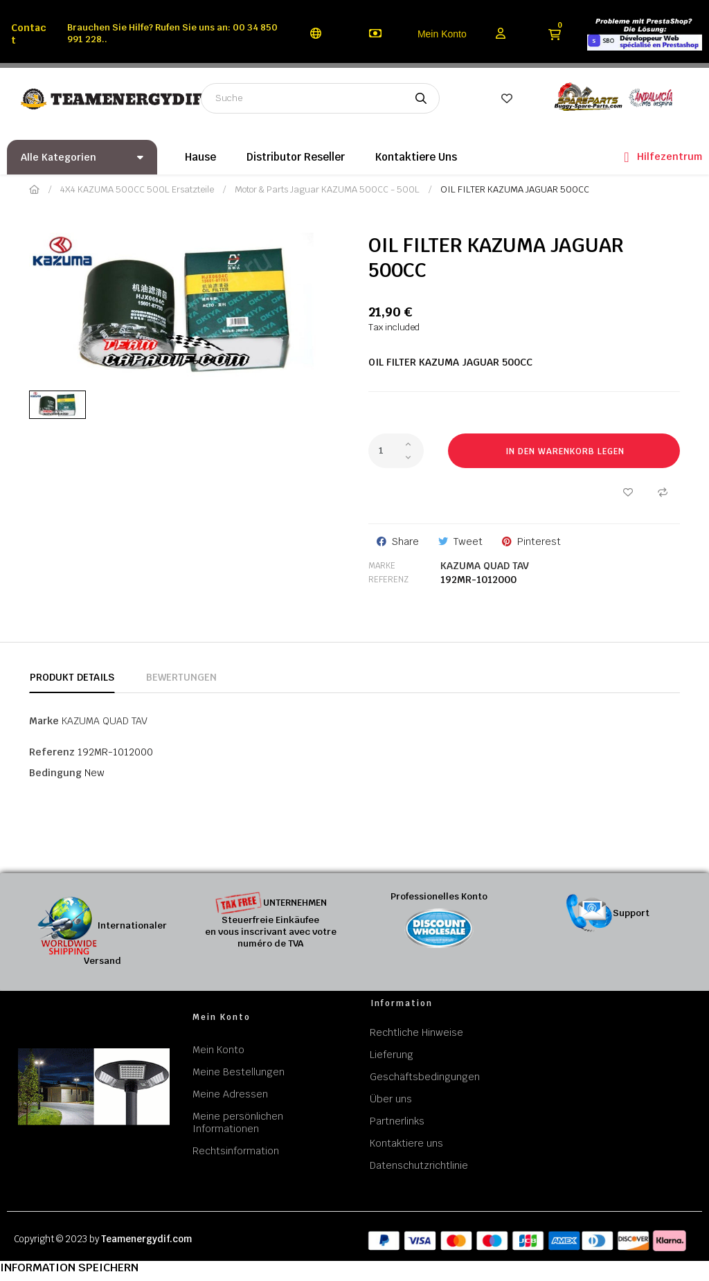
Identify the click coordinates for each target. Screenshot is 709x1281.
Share (405, 541)
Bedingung (55, 773)
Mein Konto (442, 33)
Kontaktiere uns (406, 1143)
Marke (381, 565)
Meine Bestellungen (238, 1072)
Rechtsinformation (235, 1151)
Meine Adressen (230, 1094)
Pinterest (539, 541)
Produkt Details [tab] (72, 677)
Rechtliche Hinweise (416, 1032)
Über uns (391, 1099)
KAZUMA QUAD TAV (484, 565)
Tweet (468, 541)
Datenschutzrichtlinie (419, 1165)
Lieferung (391, 1054)
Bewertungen (181, 677)
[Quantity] (396, 450)
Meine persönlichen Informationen (237, 1122)
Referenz (388, 579)
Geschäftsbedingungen (425, 1077)
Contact (28, 33)
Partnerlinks (397, 1121)
